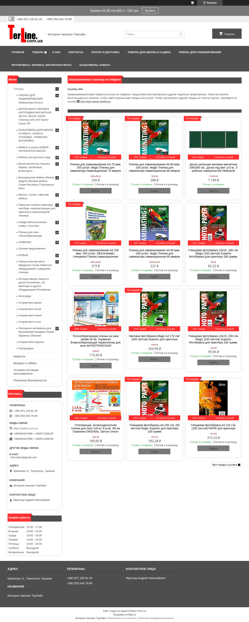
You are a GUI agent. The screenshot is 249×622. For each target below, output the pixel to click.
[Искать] (181, 34)
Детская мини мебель (95, 101)
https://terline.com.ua (26, 428)
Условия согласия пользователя (26, 371)
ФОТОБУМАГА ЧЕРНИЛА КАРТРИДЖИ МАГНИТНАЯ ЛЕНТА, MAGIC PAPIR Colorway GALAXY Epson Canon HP (35, 116)
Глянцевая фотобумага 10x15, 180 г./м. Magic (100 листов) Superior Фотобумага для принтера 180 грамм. (213, 253)
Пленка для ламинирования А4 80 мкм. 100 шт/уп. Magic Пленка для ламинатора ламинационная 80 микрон (154, 167)
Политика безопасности (30, 380)
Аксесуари (25, 296)
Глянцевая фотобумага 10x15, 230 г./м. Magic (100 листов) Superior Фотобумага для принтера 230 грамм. (213, 339)
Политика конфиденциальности (156, 618)
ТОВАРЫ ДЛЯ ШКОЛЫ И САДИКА (149, 52)
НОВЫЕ (23, 255)
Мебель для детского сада (35, 157)
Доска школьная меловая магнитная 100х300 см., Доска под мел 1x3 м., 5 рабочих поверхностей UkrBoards (213, 167)
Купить (150, 10)
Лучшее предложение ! (32, 248)
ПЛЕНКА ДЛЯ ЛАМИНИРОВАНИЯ (200, 52)
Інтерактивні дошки (30, 302)
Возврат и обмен (25, 363)
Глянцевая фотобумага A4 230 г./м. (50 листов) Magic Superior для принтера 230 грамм (154, 428)
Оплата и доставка (105, 52)
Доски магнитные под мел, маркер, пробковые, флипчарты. (35, 167)
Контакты (76, 52)
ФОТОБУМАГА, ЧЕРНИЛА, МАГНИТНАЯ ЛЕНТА (42, 64)
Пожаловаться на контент (122, 618)
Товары (38, 52)
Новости (19, 356)
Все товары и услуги (224, 464)
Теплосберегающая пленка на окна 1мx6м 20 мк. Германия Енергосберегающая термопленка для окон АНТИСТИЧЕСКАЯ (96, 340)
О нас (56, 52)
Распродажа (26, 348)
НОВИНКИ (25, 242)
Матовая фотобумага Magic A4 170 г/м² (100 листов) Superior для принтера (154, 337)
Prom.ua (141, 611)
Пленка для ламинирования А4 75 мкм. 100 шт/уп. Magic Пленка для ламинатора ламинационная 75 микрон (95, 167)
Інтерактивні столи (30, 321)
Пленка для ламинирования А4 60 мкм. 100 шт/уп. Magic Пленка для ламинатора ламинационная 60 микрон (154, 253)
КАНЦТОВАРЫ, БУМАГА (95, 64)
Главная (18, 52)
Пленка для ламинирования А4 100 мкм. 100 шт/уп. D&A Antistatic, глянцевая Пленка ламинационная (95, 253)
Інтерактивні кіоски (30, 309)
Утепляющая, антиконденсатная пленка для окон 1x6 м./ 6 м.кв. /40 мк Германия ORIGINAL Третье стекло (95, 428)
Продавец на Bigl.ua (124, 614)
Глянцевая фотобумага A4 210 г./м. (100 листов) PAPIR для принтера (213, 427)
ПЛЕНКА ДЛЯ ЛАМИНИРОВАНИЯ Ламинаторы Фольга (31, 99)
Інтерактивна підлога (31, 341)
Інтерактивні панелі (30, 315)
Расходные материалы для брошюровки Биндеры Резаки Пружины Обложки (36, 332)
